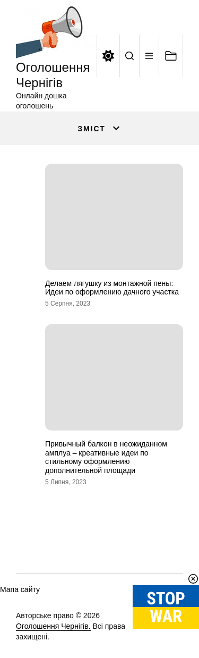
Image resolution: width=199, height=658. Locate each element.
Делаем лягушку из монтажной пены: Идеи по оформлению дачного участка (112, 288)
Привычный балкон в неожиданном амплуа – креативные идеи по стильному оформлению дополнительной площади (106, 457)
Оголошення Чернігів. (53, 626)
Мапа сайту (20, 589)
